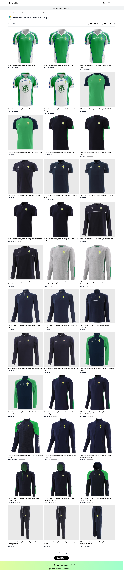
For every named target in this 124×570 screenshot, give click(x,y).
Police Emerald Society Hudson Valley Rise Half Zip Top (25, 368)
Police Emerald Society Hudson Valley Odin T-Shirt (95, 109)
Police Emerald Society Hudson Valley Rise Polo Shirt (24, 195)
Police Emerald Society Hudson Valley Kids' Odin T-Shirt (25, 152)
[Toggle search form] (103, 3)
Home (9, 13)
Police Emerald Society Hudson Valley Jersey (21, 65)
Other (23, 13)
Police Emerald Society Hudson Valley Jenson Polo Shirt (25, 239)
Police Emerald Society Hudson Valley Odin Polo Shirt (96, 195)
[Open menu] (114, 3)
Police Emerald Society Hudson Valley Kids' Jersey (59, 65)
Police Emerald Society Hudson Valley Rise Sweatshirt (96, 239)
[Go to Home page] (13, 3)
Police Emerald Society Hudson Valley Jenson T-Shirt (60, 152)
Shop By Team (16, 13)
